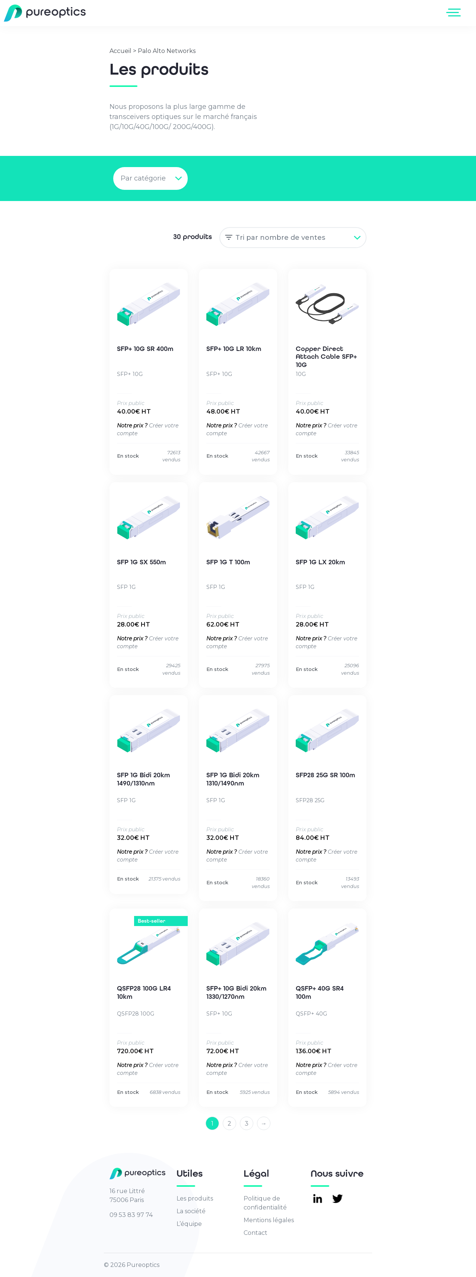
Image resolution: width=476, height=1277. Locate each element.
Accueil (120, 50)
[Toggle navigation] (455, 12)
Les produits (195, 1198)
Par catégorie (143, 178)
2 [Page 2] (229, 1123)
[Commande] (292, 237)
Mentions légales (269, 1220)
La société (191, 1211)
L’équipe (189, 1223)
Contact (255, 1232)
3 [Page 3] (246, 1123)
